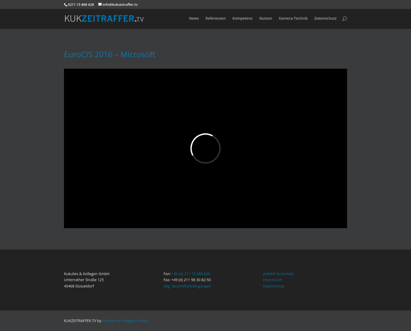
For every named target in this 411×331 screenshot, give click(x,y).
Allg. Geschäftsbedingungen (187, 286)
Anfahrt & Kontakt (278, 273)
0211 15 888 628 (81, 4)
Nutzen (265, 19)
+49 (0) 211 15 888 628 (191, 273)
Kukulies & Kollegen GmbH (125, 320)
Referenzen (216, 19)
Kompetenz (242, 19)
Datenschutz (325, 19)
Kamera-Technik (293, 19)
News (194, 19)
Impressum (273, 279)
